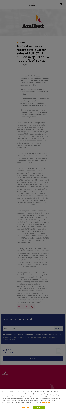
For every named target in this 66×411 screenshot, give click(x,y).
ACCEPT (39, 407)
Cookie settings (25, 407)
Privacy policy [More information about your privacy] (46, 402)
